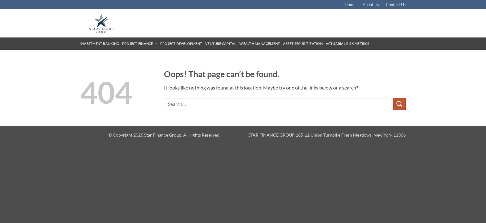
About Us (371, 4)
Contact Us (396, 4)
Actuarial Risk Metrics (347, 44)
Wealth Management (259, 44)
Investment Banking (99, 44)
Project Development (181, 44)
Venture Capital (220, 44)
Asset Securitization (302, 44)
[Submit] (399, 104)
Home (350, 4)
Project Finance (139, 43)
